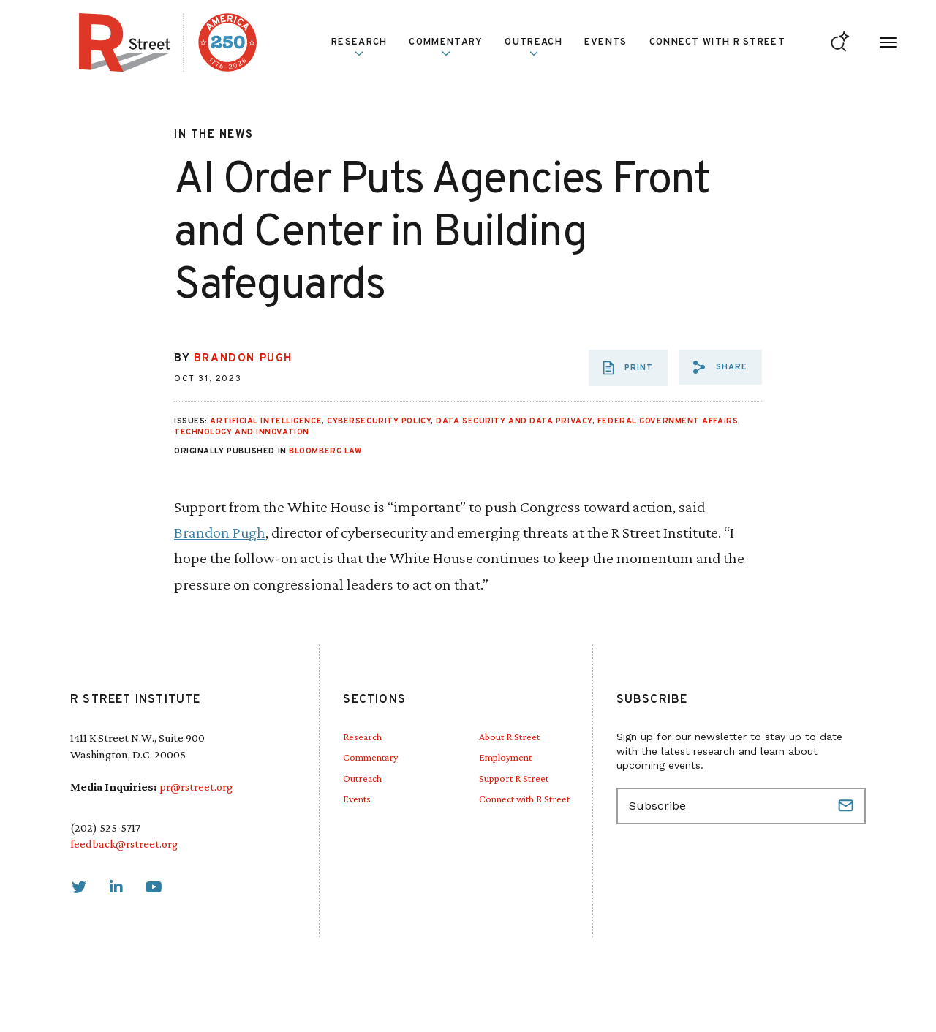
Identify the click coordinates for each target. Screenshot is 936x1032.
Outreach (533, 46)
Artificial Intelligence (266, 421)
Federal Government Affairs (667, 421)
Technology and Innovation (241, 432)
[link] (79, 887)
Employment (505, 757)
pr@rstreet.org (196, 786)
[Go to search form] (839, 42)
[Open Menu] (888, 42)
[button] (720, 367)
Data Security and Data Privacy (514, 421)
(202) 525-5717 (105, 827)
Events (605, 42)
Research (359, 46)
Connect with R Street (717, 42)
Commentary (446, 46)
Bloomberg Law (325, 451)
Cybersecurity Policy (379, 421)
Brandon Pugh (243, 359)
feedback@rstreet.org (124, 843)
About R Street (509, 736)
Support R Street (513, 778)
